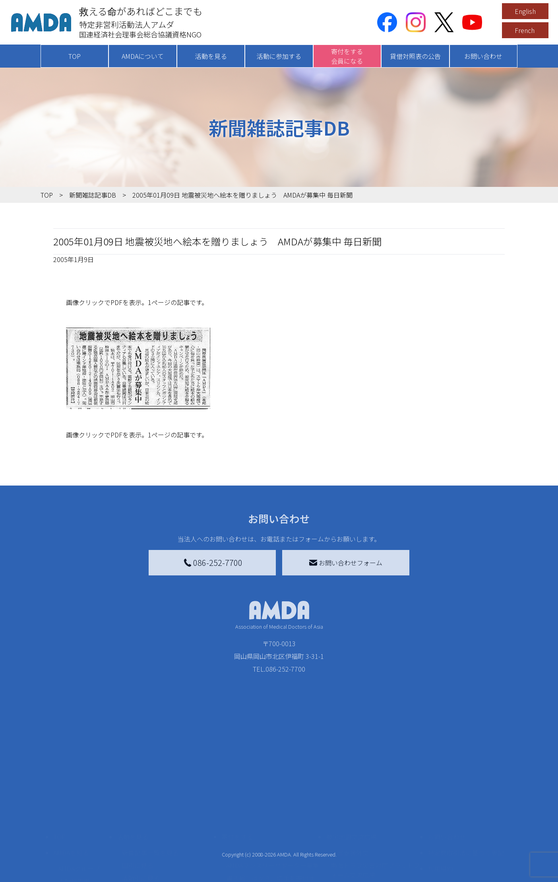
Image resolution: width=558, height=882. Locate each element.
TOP (74, 56)
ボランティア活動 (147, 852)
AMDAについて (143, 56)
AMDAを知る (71, 795)
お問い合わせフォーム (345, 562)
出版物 (67, 849)
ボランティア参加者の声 (156, 865)
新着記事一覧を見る (150, 795)
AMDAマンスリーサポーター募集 (272, 808)
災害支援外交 (350, 795)
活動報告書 (74, 824)
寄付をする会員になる (347, 56)
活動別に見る (141, 821)
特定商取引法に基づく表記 (466, 795)
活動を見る (211, 56)
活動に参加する (279, 56)
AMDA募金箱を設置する (260, 843)
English (525, 11)
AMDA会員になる (250, 795)
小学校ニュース (80, 836)
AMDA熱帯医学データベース (82, 866)
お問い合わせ (483, 56)
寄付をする (237, 779)
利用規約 (440, 811)
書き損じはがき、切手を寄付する (270, 825)
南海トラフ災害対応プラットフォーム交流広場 (375, 812)
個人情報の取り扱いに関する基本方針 (466, 831)
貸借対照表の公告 (415, 56)
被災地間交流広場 (351, 779)
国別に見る (137, 808)
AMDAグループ (79, 811)
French (525, 30)
